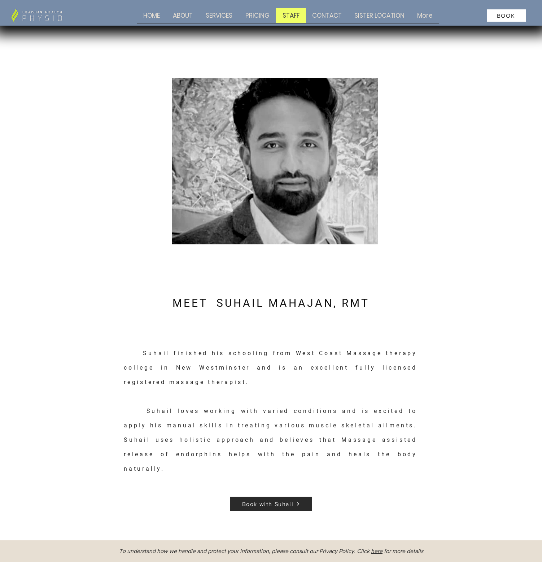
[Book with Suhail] (271, 504)
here (377, 551)
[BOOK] (506, 15)
